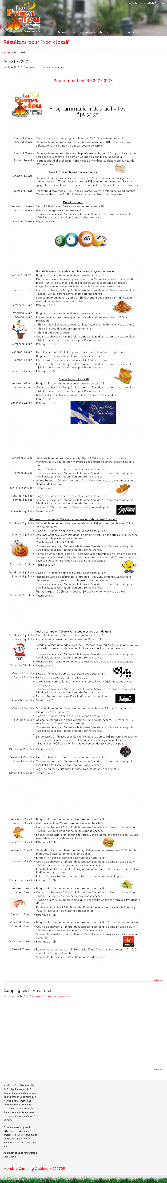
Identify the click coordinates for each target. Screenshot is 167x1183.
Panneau (43, 1179)
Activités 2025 (17, 61)
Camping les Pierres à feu (28, 990)
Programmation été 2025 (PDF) (83, 80)
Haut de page (158, 980)
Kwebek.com (32, 1179)
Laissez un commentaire (52, 67)
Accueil (6, 52)
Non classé (29, 67)
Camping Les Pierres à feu (21, 17)
